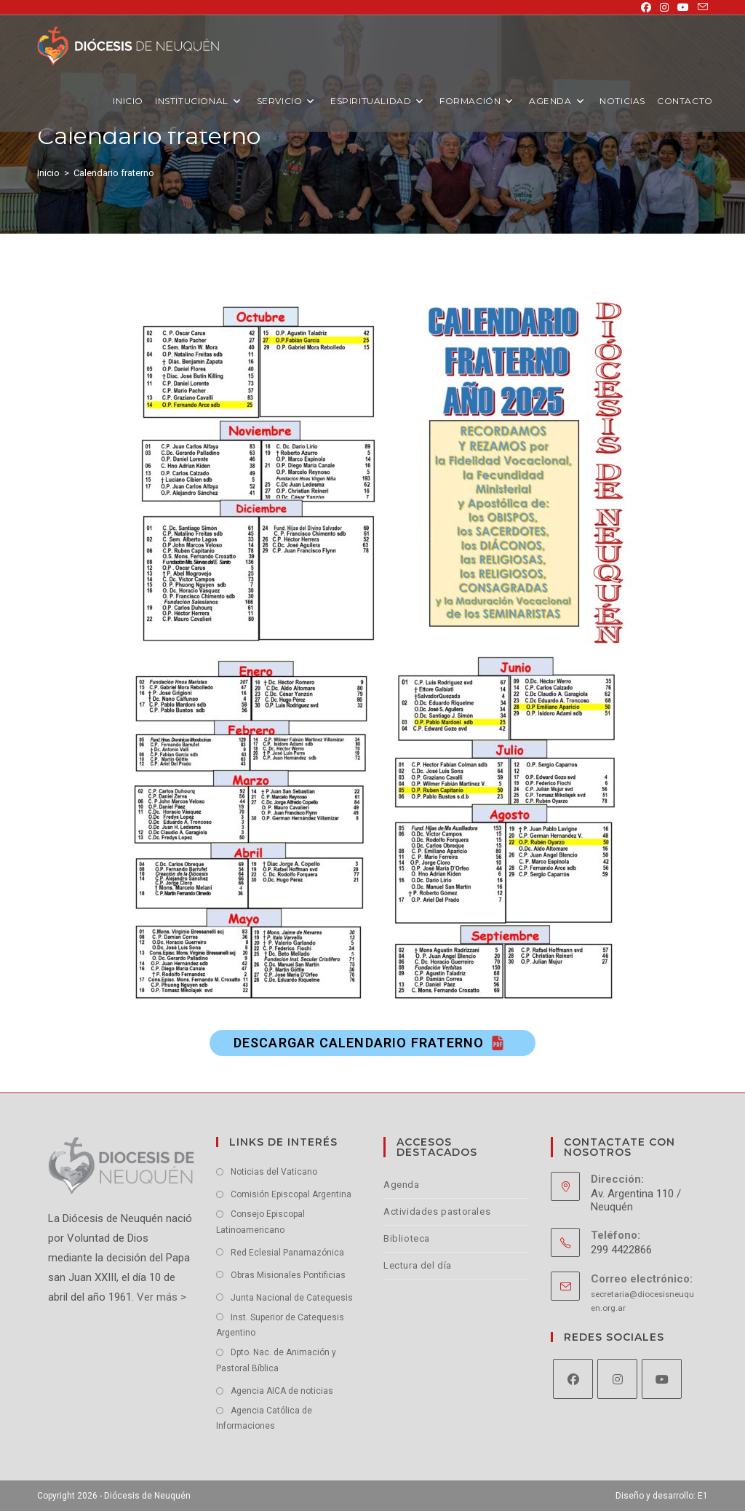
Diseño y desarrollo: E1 (661, 1496)
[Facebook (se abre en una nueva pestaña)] (646, 7)
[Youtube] (662, 1379)
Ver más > (160, 1297)
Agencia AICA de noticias (282, 1391)
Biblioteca (406, 1238)
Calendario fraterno (113, 172)
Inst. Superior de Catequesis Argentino (280, 1325)
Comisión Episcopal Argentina (291, 1194)
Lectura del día (417, 1265)
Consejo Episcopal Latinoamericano (260, 1222)
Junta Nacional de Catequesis (292, 1298)
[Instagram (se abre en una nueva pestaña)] (664, 7)
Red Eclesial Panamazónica (287, 1253)
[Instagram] (617, 1379)
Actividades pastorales (436, 1211)
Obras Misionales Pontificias (288, 1275)
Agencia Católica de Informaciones (264, 1418)
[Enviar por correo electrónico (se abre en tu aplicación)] (700, 7)
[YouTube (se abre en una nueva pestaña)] (683, 7)
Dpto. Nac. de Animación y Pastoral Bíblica (276, 1360)
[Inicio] (48, 172)
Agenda (401, 1184)
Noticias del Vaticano (274, 1172)
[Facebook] (573, 1379)
